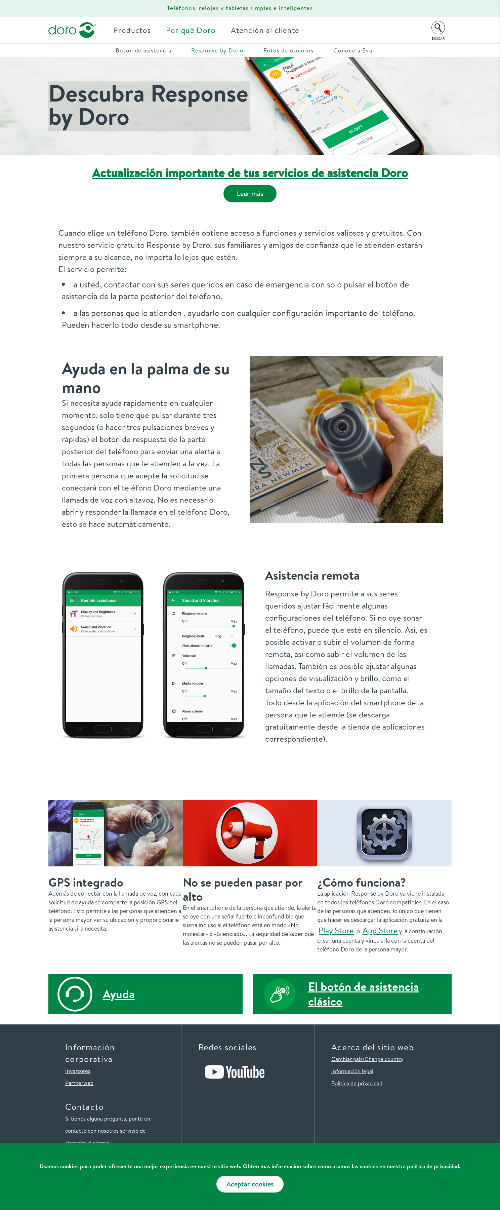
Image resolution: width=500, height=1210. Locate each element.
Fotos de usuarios (288, 50)
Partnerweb (79, 1083)
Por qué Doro (193, 30)
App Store (380, 930)
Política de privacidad (356, 1083)
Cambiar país (347, 1059)
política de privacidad (433, 1166)
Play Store (336, 930)
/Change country (383, 1059)
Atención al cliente (267, 30)
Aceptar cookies (250, 1183)
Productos (134, 30)
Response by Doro (217, 50)
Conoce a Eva (352, 50)
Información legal (352, 1071)
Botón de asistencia (143, 50)
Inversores (77, 1071)
